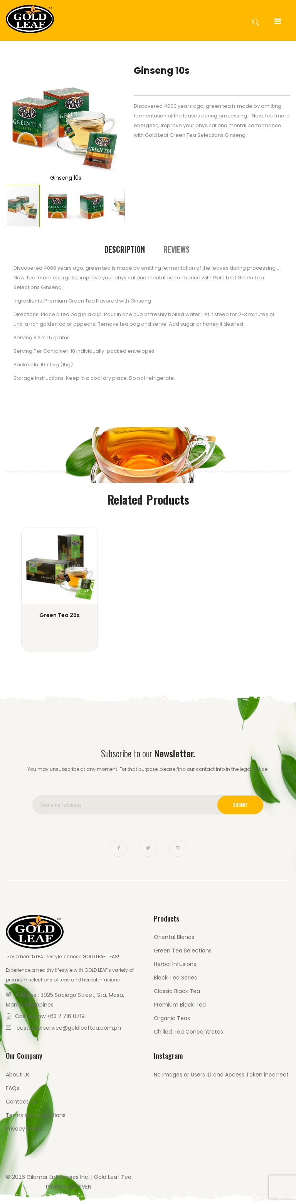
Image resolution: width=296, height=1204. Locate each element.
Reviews (176, 249)
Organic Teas (172, 1018)
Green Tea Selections (183, 950)
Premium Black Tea (180, 1004)
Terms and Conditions (36, 1115)
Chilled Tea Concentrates (188, 1032)
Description (124, 249)
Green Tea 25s (59, 615)
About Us (18, 1074)
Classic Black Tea (177, 991)
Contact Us (21, 1101)
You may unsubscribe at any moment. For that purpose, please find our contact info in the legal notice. (148, 769)
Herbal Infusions (175, 964)
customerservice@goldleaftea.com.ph (69, 1028)
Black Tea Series (175, 977)
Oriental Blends (174, 937)
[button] (21, 124)
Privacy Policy (24, 1129)
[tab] (125, 249)
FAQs (12, 1088)
